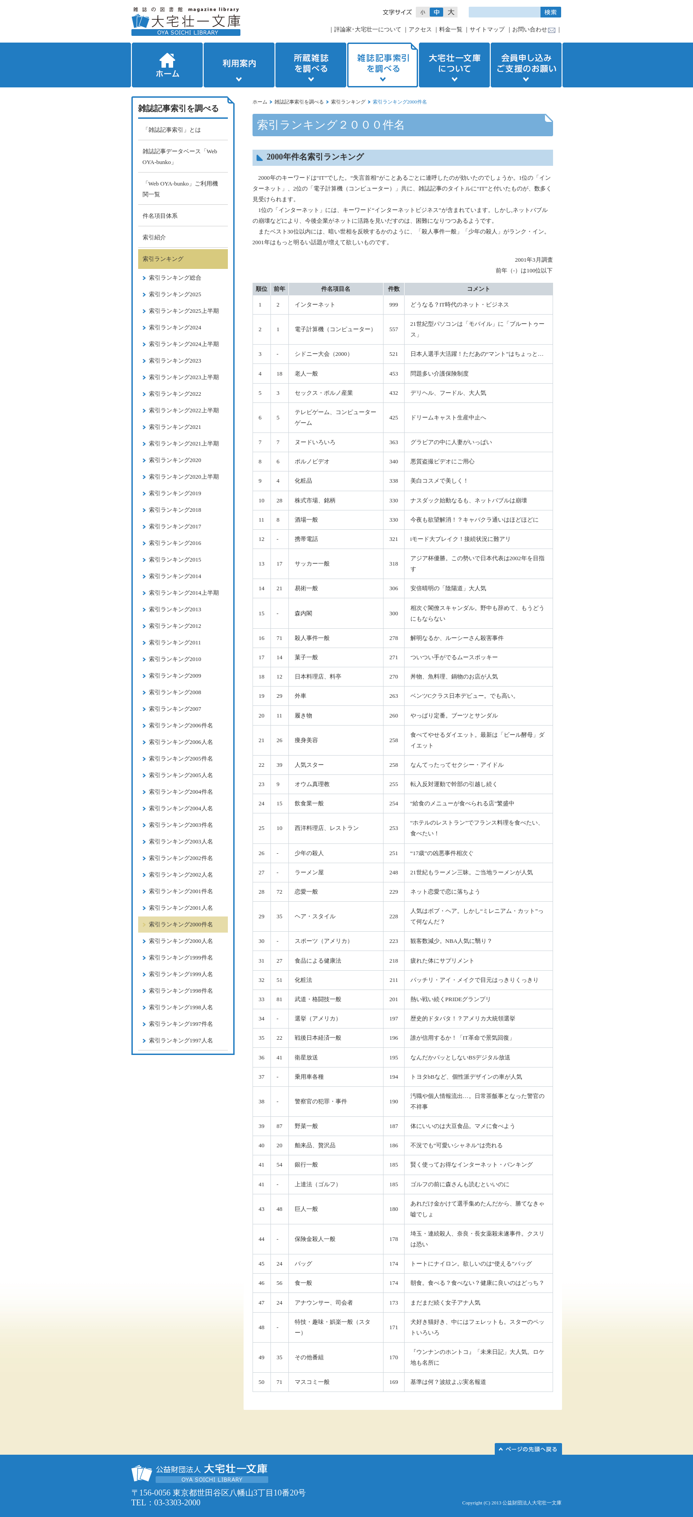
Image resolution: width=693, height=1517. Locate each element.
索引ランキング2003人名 (181, 841)
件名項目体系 (160, 215)
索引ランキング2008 (175, 692)
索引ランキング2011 (175, 642)
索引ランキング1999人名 (181, 974)
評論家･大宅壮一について (367, 29)
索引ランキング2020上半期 (184, 476)
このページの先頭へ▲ (528, 1449)
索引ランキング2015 (175, 559)
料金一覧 (450, 29)
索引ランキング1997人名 (181, 1040)
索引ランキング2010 (175, 659)
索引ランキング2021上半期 (184, 443)
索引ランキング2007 (175, 708)
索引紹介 (154, 237)
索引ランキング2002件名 (181, 858)
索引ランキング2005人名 (181, 775)
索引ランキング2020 (175, 460)
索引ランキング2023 (175, 360)
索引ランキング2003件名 (181, 824)
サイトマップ (487, 29)
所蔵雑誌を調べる (311, 65)
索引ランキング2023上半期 (184, 377)
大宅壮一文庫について (454, 65)
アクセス (420, 29)
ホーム (166, 65)
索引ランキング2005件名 (181, 758)
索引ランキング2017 (175, 526)
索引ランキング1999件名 (181, 957)
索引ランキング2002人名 (181, 874)
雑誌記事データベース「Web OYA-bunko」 (180, 156)
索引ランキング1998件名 (181, 990)
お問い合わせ (529, 29)
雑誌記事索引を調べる (382, 65)
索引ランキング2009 (175, 675)
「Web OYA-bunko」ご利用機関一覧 (180, 189)
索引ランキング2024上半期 (184, 344)
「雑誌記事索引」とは (172, 129)
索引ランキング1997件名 (181, 1023)
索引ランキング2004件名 (181, 791)
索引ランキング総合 (175, 277)
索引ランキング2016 (175, 543)
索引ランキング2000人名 (181, 941)
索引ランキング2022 (175, 393)
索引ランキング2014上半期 (184, 592)
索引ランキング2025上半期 (184, 310)
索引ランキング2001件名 (181, 891)
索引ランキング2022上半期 (184, 410)
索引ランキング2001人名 (181, 907)
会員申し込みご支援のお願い (527, 65)
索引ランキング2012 (175, 625)
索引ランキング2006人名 (181, 742)
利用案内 (239, 65)
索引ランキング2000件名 (181, 924)
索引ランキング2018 (175, 509)
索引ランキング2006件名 (181, 725)
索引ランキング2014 (175, 576)
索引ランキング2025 (175, 294)
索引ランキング (348, 101)
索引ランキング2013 (175, 609)
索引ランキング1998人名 (181, 1007)
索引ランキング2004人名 (181, 808)
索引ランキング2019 (175, 493)
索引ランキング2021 (175, 427)
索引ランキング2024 (175, 327)
